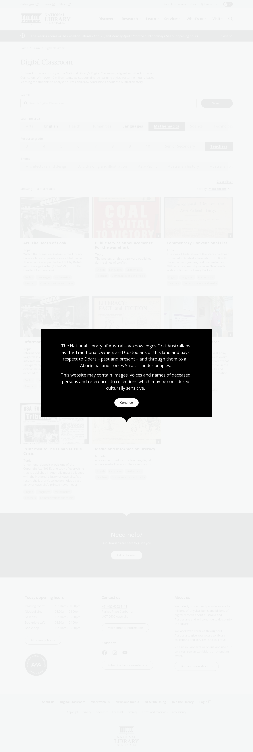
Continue (126, 403)
